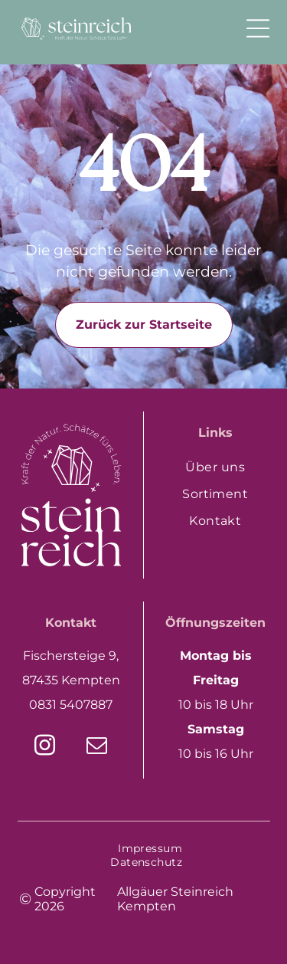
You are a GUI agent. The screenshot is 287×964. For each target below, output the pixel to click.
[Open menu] (257, 28)
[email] (97, 747)
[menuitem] (216, 467)
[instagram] (45, 747)
